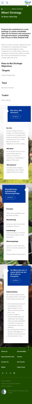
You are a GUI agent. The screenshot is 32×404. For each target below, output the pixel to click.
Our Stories (21, 362)
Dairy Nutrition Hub (7, 357)
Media (3, 367)
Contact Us (5, 362)
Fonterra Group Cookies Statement (10, 383)
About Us (4, 351)
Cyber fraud (21, 367)
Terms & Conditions (6, 386)
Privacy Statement (6, 381)
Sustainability (21, 351)
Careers (19, 357)
